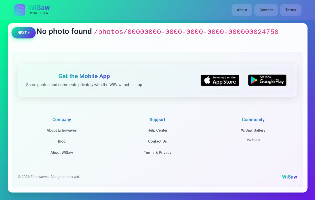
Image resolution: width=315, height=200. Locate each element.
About (242, 10)
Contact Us (157, 141)
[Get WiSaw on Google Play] (267, 80)
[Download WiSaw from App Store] (220, 80)
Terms (290, 10)
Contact (266, 10)
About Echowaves (62, 130)
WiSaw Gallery (253, 130)
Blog (62, 141)
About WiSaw (61, 152)
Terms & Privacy (157, 152)
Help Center (157, 130)
